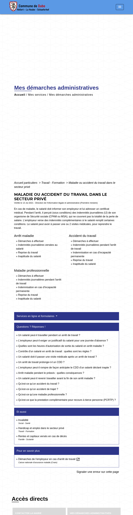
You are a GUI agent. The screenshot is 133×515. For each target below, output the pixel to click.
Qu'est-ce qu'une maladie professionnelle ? (42, 394)
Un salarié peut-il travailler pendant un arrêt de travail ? (49, 335)
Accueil (19, 94)
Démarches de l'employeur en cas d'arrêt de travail (49, 459)
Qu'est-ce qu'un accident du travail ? (38, 383)
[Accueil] (29, 7)
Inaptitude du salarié (29, 256)
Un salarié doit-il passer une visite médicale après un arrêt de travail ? (57, 356)
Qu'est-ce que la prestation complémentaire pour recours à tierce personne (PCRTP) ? (67, 400)
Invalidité (23, 420)
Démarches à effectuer (31, 241)
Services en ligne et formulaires (36, 316)
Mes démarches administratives (71, 94)
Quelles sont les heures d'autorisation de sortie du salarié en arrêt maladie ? (61, 346)
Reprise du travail (28, 252)
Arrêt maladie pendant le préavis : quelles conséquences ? (51, 373)
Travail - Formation (53, 182)
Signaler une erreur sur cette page (98, 471)
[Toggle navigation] (120, 7)
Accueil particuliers (26, 182)
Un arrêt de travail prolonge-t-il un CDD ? (41, 362)
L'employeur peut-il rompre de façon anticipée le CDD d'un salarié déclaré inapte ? (64, 367)
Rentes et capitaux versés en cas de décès (42, 436)
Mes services (37, 94)
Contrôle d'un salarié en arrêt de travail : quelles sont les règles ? (54, 351)
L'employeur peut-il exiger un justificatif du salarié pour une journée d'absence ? (63, 340)
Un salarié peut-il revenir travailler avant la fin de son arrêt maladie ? (56, 378)
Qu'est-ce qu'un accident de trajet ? (38, 389)
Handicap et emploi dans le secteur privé (41, 428)
